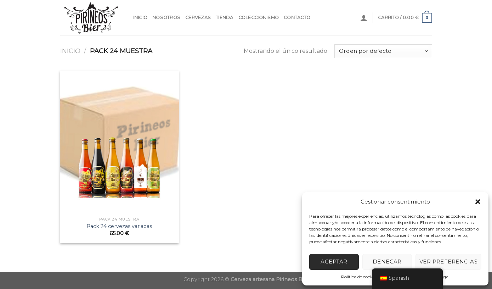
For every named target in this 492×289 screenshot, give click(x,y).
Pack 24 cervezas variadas (119, 226)
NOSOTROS (166, 17)
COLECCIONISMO (258, 17)
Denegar (387, 261)
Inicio (70, 51)
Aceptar (334, 261)
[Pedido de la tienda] (383, 51)
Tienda (224, 17)
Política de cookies (359, 276)
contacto (297, 17)
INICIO (140, 17)
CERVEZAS (198, 17)
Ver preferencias (448, 261)
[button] (477, 201)
